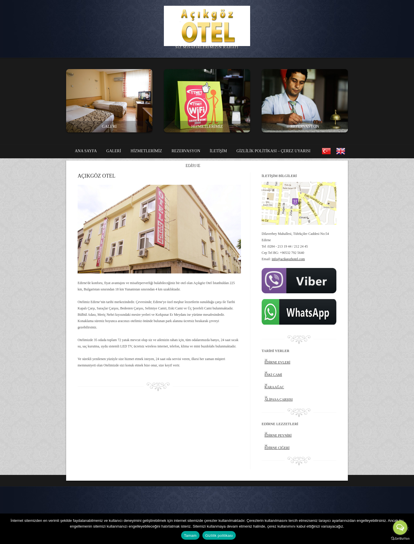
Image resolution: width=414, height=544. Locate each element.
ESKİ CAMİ (273, 375)
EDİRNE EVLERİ (277, 362)
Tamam (190, 535)
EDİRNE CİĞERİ (277, 448)
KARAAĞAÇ (274, 387)
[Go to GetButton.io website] (400, 538)
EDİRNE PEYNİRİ (278, 435)
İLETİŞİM (218, 151)
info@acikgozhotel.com (288, 259)
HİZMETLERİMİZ (207, 126)
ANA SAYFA (86, 151)
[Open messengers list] (400, 527)
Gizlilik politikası (219, 535)
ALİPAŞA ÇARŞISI (278, 399)
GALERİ (109, 126)
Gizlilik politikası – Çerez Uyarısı (273, 151)
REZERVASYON (304, 126)
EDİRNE (192, 167)
